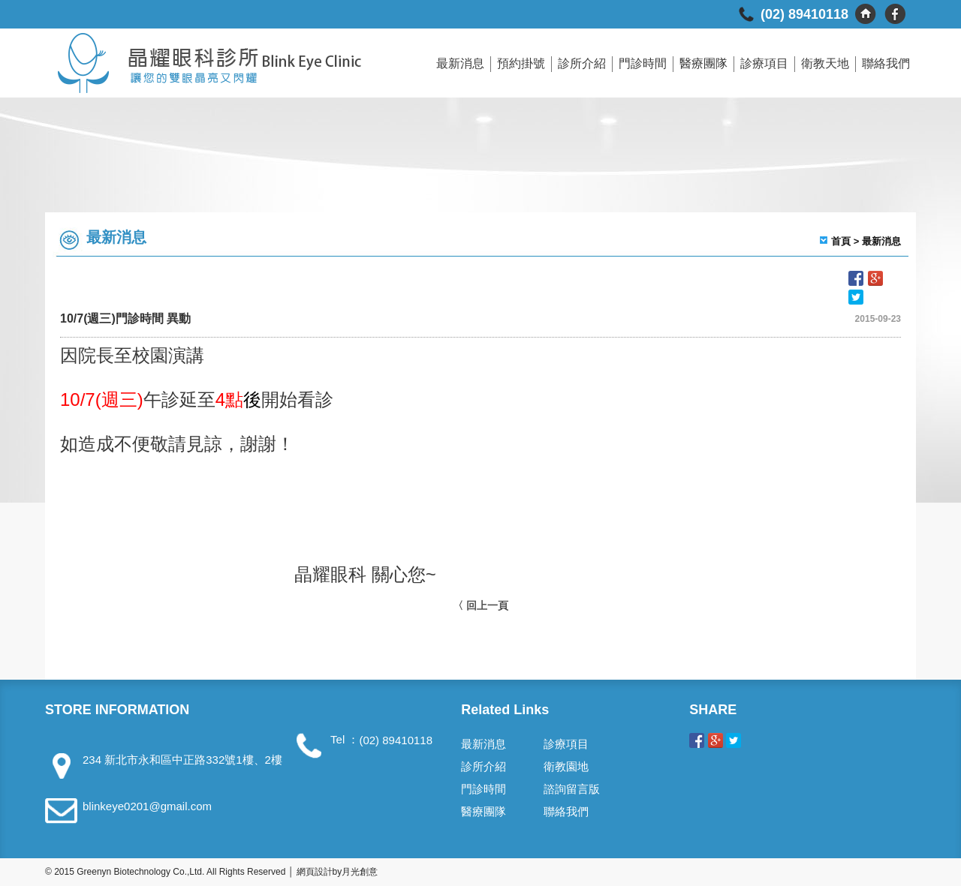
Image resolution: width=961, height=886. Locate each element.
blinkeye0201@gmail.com (147, 806)
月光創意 (360, 871)
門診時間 (643, 63)
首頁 (841, 241)
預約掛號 (521, 63)
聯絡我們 (886, 63)
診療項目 (764, 63)
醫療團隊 (703, 63)
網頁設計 (315, 871)
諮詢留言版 (572, 788)
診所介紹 (582, 63)
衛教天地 (825, 63)
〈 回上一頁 (480, 605)
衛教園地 (566, 766)
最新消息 (460, 63)
